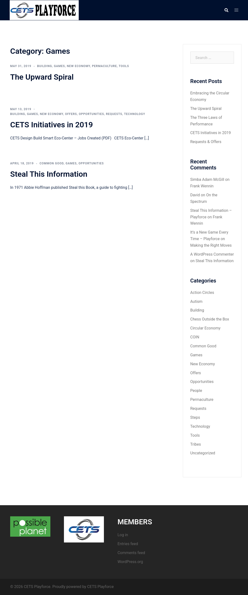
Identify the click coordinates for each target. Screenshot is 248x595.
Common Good (51, 163)
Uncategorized (202, 453)
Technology (134, 114)
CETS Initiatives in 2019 (51, 124)
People (196, 390)
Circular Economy (205, 328)
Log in (122, 535)
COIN (194, 337)
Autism (196, 301)
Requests (114, 114)
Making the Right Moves (211, 245)
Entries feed (127, 544)
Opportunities (91, 114)
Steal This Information (48, 174)
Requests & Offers (206, 141)
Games (59, 66)
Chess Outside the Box (209, 319)
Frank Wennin (202, 186)
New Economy (78, 66)
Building (44, 66)
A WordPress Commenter (212, 254)
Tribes (195, 444)
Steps (195, 417)
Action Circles (202, 292)
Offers (71, 114)
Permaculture (104, 66)
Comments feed (131, 552)
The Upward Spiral (42, 77)
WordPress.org (130, 561)
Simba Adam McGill (207, 179)
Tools (124, 66)
